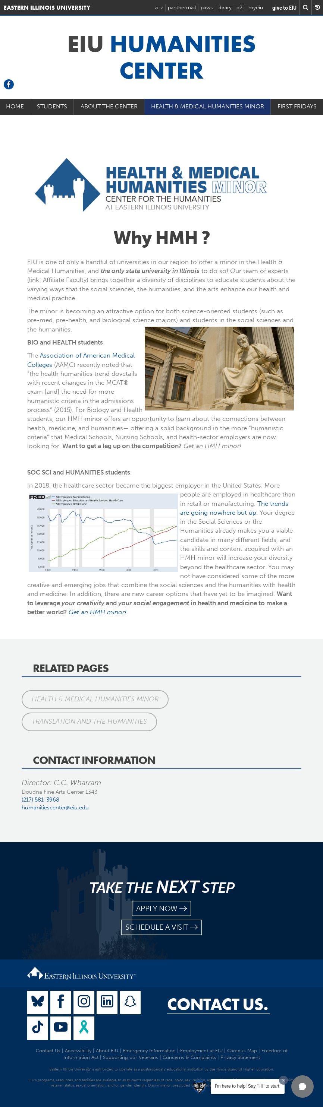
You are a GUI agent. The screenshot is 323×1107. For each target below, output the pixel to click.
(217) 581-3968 (40, 799)
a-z (159, 7)
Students (52, 106)
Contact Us (48, 1050)
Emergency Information (149, 1050)
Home (15, 106)
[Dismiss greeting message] (283, 1080)
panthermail (182, 7)
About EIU (107, 1050)
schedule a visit (161, 927)
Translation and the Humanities (89, 721)
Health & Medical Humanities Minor (207, 106)
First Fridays (297, 106)
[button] (302, 1086)
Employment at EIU (201, 1050)
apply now (161, 908)
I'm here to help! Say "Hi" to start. (247, 1086)
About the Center (109, 106)
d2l (240, 7)
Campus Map (242, 1050)
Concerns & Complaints (189, 1057)
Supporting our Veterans (130, 1057)
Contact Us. (217, 1004)
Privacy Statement (240, 1057)
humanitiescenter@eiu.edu (55, 807)
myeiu (255, 7)
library (224, 7)
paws (207, 7)
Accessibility (78, 1050)
